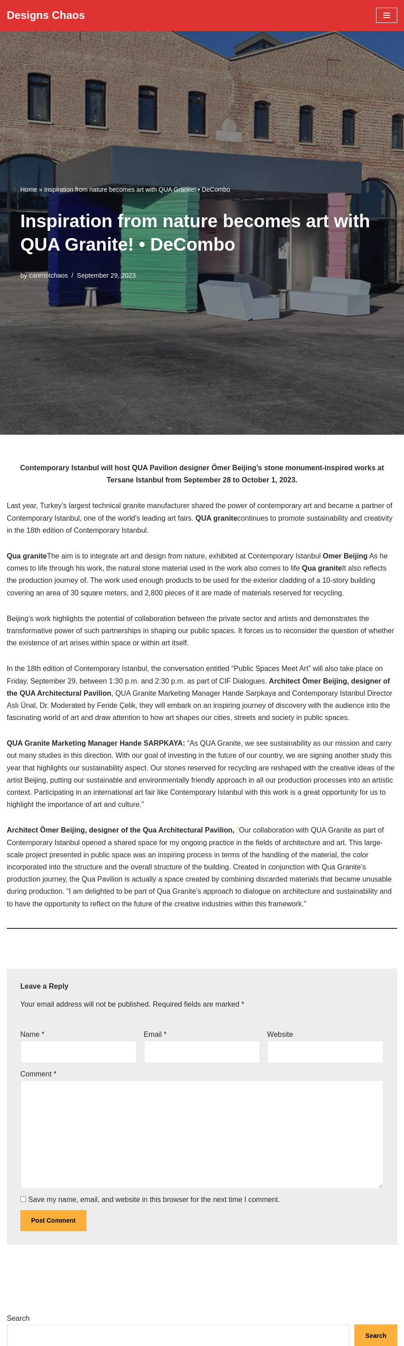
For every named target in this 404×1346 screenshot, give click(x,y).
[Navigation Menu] (386, 15)
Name (32, 1034)
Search (18, 1318)
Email (155, 1034)
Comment (38, 1074)
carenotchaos (48, 275)
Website (280, 1034)
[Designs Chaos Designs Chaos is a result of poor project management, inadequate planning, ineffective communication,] (46, 15)
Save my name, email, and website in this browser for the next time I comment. (154, 1199)
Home (28, 189)
